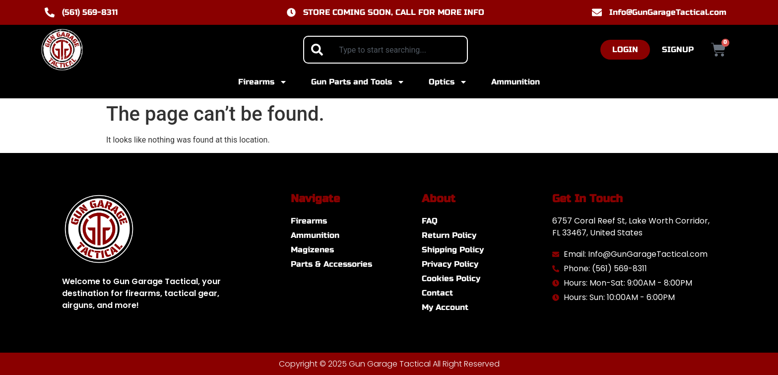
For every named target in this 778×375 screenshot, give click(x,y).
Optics (448, 82)
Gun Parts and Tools (358, 82)
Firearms (262, 82)
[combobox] (385, 50)
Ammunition (515, 81)
